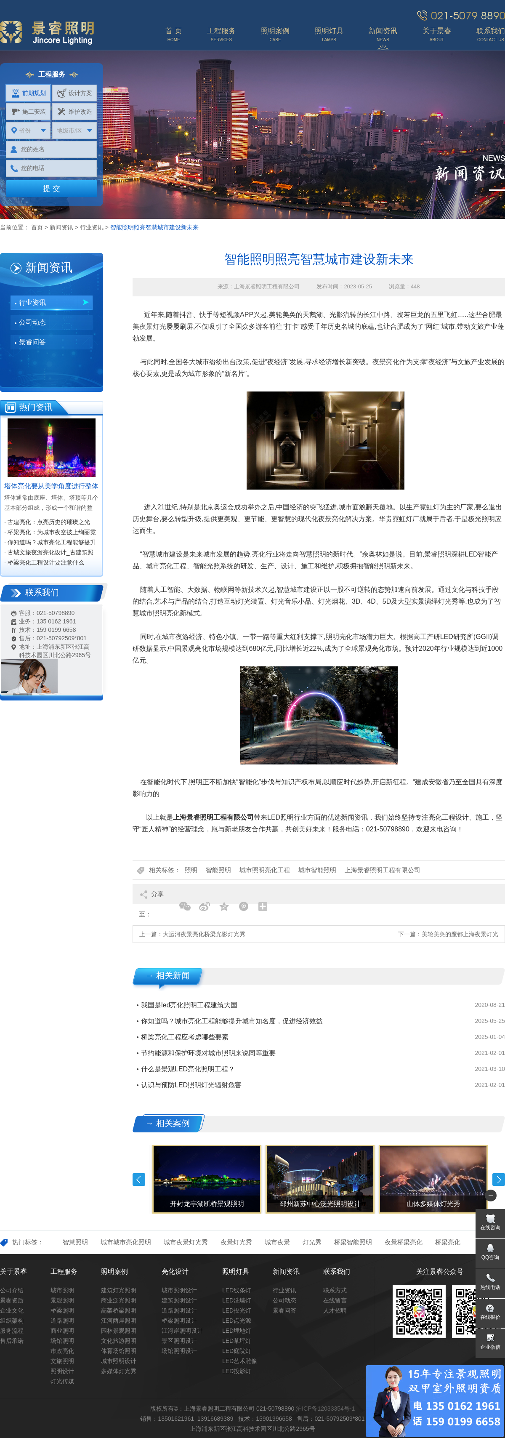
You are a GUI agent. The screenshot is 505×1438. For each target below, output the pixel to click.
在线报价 (490, 1317)
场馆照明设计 (179, 1350)
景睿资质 (12, 1300)
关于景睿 (13, 1271)
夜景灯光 (152, 326)
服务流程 (12, 1330)
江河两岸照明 (118, 1320)
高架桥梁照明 (118, 1310)
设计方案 (74, 93)
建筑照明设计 (179, 1300)
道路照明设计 (179, 1310)
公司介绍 (12, 1290)
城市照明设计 (118, 1361)
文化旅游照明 (118, 1340)
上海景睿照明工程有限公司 (382, 869)
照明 (191, 869)
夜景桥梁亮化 (404, 1242)
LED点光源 (236, 1320)
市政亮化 (62, 1350)
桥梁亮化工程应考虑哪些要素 (185, 1037)
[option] (206, 1179)
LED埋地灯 (236, 1330)
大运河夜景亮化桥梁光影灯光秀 (204, 934)
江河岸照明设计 (182, 1330)
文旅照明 (62, 1361)
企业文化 (12, 1310)
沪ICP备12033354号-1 (325, 1408)
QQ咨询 (490, 1257)
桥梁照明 (62, 1310)
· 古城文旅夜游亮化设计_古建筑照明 (48, 553)
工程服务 (63, 1271)
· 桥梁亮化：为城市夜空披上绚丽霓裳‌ (50, 533)
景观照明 (62, 1300)
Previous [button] (139, 1179)
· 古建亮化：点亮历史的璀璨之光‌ (47, 522)
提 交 (51, 188)
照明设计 (62, 1371)
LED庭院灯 (236, 1350)
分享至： (151, 897)
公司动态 (32, 322)
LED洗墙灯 (236, 1300)
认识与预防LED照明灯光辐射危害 (191, 1085)
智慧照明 (75, 1242)
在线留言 (335, 1300)
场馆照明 (62, 1340)
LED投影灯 (236, 1371)
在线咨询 (490, 1227)
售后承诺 (12, 1340)
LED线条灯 (236, 1290)
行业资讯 (92, 227)
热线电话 (490, 1287)
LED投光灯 (236, 1310)
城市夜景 (277, 1242)
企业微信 (490, 1347)
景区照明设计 (179, 1340)
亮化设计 (175, 1271)
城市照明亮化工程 (264, 869)
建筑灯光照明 (118, 1290)
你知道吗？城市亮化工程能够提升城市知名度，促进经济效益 (232, 1021)
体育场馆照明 (118, 1350)
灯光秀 (312, 1242)
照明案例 (114, 1271)
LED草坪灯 (236, 1340)
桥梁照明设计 (179, 1320)
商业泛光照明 (118, 1300)
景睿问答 (32, 342)
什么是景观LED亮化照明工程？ (188, 1069)
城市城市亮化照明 (126, 1242)
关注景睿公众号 (439, 1271)
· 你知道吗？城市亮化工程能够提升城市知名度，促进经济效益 (50, 543)
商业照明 (62, 1330)
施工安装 (28, 111)
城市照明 (62, 1290)
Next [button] (498, 1179)
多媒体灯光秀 (118, 1371)
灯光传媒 (62, 1381)
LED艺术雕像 (239, 1361)
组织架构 (12, 1320)
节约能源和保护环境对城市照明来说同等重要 (208, 1053)
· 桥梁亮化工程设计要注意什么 (44, 562)
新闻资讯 (61, 227)
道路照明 (62, 1320)
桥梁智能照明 (353, 1242)
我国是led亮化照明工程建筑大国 (189, 1005)
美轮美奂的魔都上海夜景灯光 (460, 934)
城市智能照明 (317, 869)
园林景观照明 (118, 1330)
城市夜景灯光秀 (186, 1242)
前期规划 (28, 93)
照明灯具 (235, 1271)
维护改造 (74, 111)
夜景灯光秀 (236, 1242)
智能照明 (218, 869)
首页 (37, 227)
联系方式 (335, 1290)
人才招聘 (335, 1310)
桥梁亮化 (447, 1242)
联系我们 (336, 1271)
